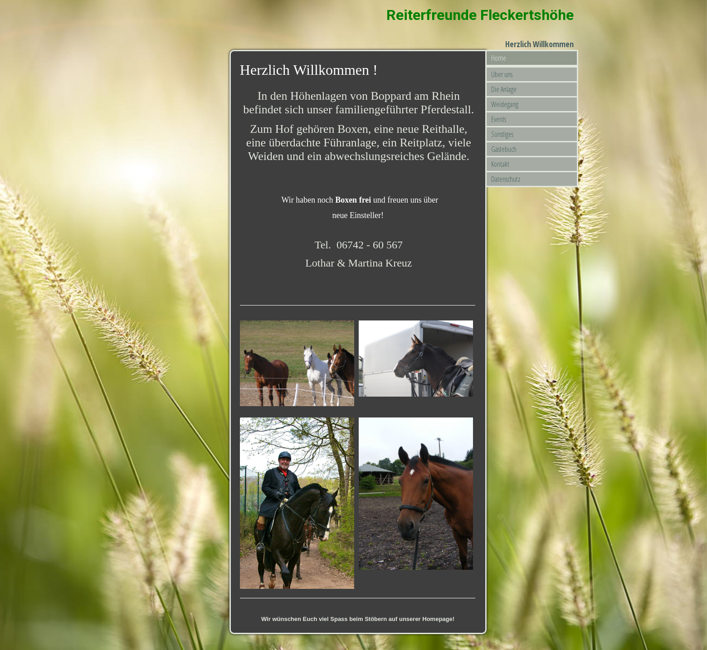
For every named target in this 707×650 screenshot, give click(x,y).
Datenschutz (505, 179)
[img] (235, 25)
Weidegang (504, 104)
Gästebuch (504, 149)
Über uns (501, 74)
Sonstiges (502, 134)
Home (498, 58)
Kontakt (500, 164)
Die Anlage (504, 89)
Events (498, 119)
